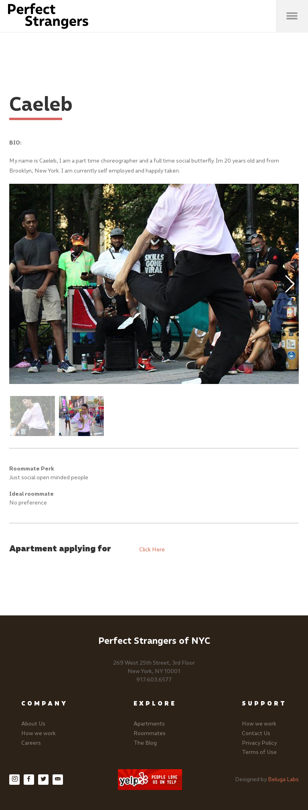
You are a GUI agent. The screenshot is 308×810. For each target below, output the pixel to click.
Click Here (152, 549)
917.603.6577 (154, 679)
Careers (31, 743)
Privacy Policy (259, 743)
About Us (33, 723)
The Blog (145, 743)
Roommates (150, 733)
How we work (38, 733)
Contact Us (256, 733)
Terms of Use (259, 752)
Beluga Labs (283, 779)
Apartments (149, 723)
